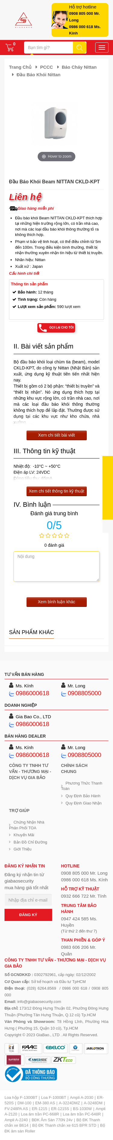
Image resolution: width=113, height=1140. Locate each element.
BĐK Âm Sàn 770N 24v (52, 1120)
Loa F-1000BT (53, 1097)
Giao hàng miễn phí (35, 208)
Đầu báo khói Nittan (39, 74)
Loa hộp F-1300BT (21, 1097)
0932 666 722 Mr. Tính (84, 896)
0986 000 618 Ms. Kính (84, 879)
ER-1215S (60, 1108)
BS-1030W (82, 1108)
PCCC (46, 67)
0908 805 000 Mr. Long (84, 873)
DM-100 (24, 1103)
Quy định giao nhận (84, 803)
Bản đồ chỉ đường (30, 842)
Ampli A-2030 (81, 1097)
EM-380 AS (45, 1103)
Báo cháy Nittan (79, 67)
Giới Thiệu (23, 849)
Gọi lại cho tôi (61, 327)
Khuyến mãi (24, 835)
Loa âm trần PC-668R (40, 1114)
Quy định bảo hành (83, 796)
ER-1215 (39, 1108)
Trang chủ (20, 67)
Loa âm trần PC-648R (82, 1114)
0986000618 (32, 693)
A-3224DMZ (69, 1103)
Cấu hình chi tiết (24, 273)
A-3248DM (93, 1103)
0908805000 (84, 693)
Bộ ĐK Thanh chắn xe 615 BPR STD (64, 1125)
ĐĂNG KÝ (28, 914)
